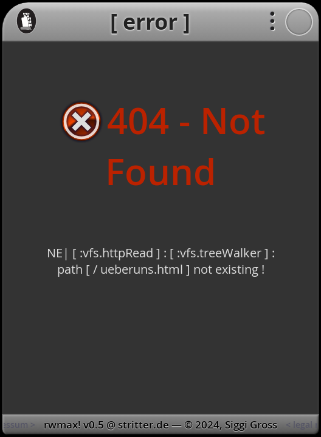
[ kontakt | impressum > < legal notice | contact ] (160, 424)
